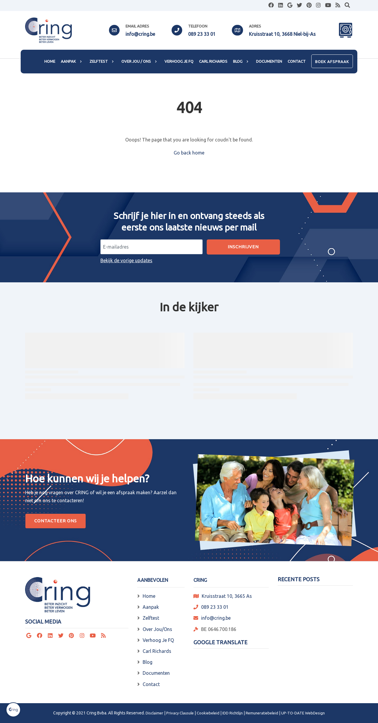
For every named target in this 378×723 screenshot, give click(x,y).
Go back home (189, 152)
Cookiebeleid (208, 713)
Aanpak (151, 607)
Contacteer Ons (55, 520)
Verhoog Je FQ (158, 640)
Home (149, 596)
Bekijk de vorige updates (126, 260)
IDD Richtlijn (232, 713)
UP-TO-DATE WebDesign (303, 713)
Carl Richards (157, 651)
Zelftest (151, 618)
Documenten (156, 673)
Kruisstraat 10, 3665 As (227, 596)
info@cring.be (140, 34)
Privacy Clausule (180, 713)
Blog (147, 662)
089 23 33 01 (202, 34)
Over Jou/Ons (157, 629)
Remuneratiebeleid (262, 713)
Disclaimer (154, 713)
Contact (151, 684)
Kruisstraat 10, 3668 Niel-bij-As (282, 34)
